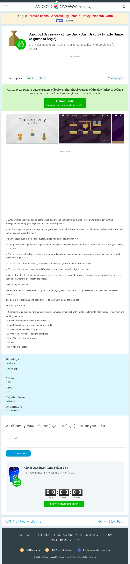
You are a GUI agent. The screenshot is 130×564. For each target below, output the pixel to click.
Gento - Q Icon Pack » (111, 521)
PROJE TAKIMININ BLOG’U (65, 540)
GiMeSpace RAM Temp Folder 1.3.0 (46, 467)
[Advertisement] (76, 65)
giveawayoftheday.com (56, 557)
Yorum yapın (115, 78)
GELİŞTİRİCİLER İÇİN (39, 534)
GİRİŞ (21, 534)
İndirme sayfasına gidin (63, 504)
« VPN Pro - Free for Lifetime (23, 521)
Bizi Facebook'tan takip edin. (96, 550)
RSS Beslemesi (33, 550)
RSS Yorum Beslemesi (61, 550)
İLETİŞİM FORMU (90, 534)
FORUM (107, 534)
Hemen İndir (66, 103)
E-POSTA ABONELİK (65, 534)
